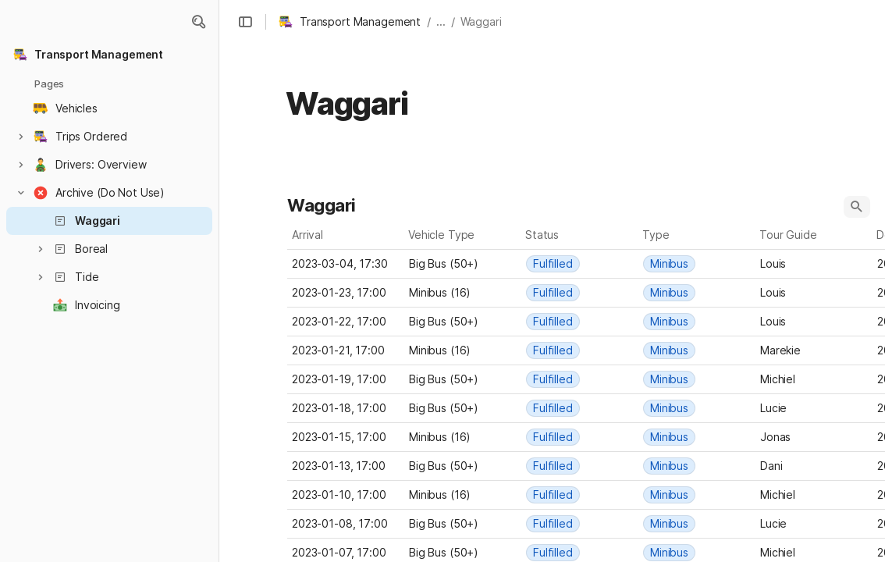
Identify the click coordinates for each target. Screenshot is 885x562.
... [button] (441, 21)
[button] (198, 22)
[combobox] (463, 264)
